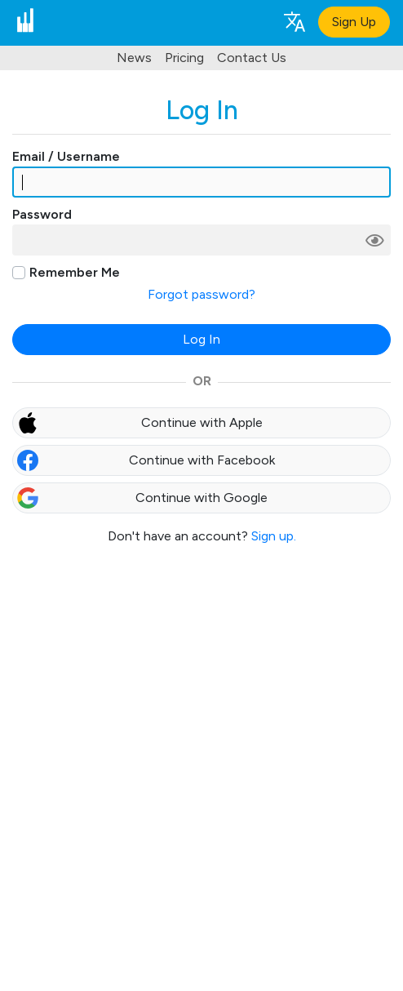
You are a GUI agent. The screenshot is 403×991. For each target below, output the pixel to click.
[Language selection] (294, 21)
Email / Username (66, 156)
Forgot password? (201, 294)
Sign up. (273, 536)
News (134, 57)
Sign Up (354, 21)
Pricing (184, 57)
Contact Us (251, 57)
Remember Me (74, 272)
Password (42, 214)
